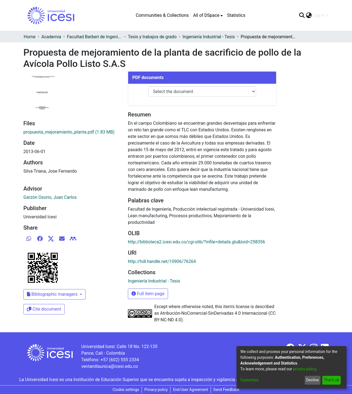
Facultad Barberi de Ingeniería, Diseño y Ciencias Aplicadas (94, 36)
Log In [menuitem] (319, 15)
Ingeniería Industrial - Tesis (209, 36)
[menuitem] (207, 15)
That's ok (331, 380)
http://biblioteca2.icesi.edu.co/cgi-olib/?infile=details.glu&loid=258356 (196, 241)
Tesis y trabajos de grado (152, 36)
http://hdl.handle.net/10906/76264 (162, 261)
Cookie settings (125, 389)
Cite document (44, 309)
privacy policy (304, 369)
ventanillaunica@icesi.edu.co (109, 366)
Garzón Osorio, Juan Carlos (50, 197)
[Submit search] (301, 15)
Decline (312, 380)
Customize (249, 380)
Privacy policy (156, 389)
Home (29, 36)
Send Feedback (226, 389)
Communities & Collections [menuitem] (162, 15)
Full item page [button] (147, 293)
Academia (51, 36)
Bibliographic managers (53, 294)
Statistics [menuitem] (236, 15)
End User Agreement (190, 389)
